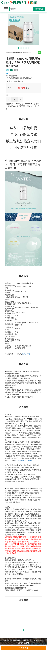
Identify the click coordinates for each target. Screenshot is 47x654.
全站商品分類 (23, 643)
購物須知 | (23, 640)
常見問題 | (15, 640)
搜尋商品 (39, 9)
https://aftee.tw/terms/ (23, 461)
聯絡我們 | (7, 640)
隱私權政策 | (31, 640)
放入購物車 (24, 648)
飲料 (7, 74)
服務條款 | (40, 640)
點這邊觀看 (26, 354)
